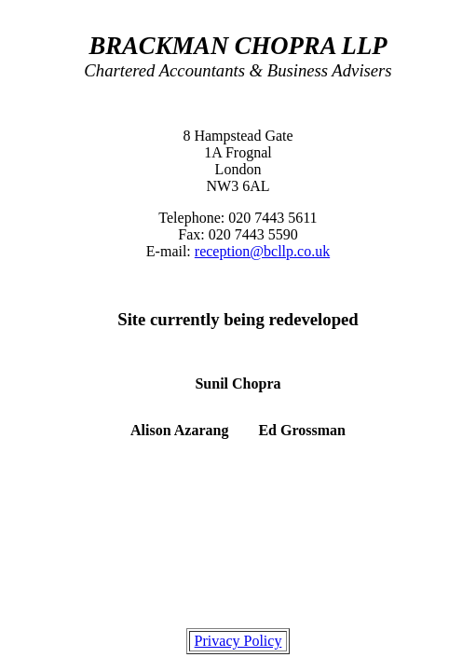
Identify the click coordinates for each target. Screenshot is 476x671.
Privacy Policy (238, 641)
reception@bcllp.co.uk (262, 251)
